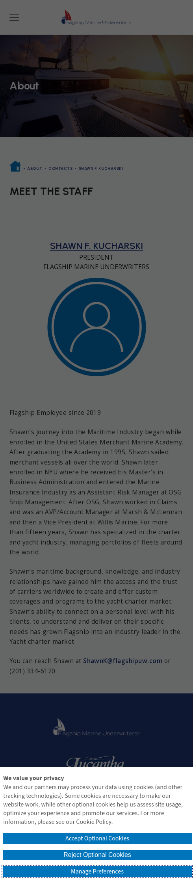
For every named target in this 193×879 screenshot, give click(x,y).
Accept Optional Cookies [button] (97, 838)
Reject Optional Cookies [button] (97, 854)
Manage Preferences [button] (97, 871)
